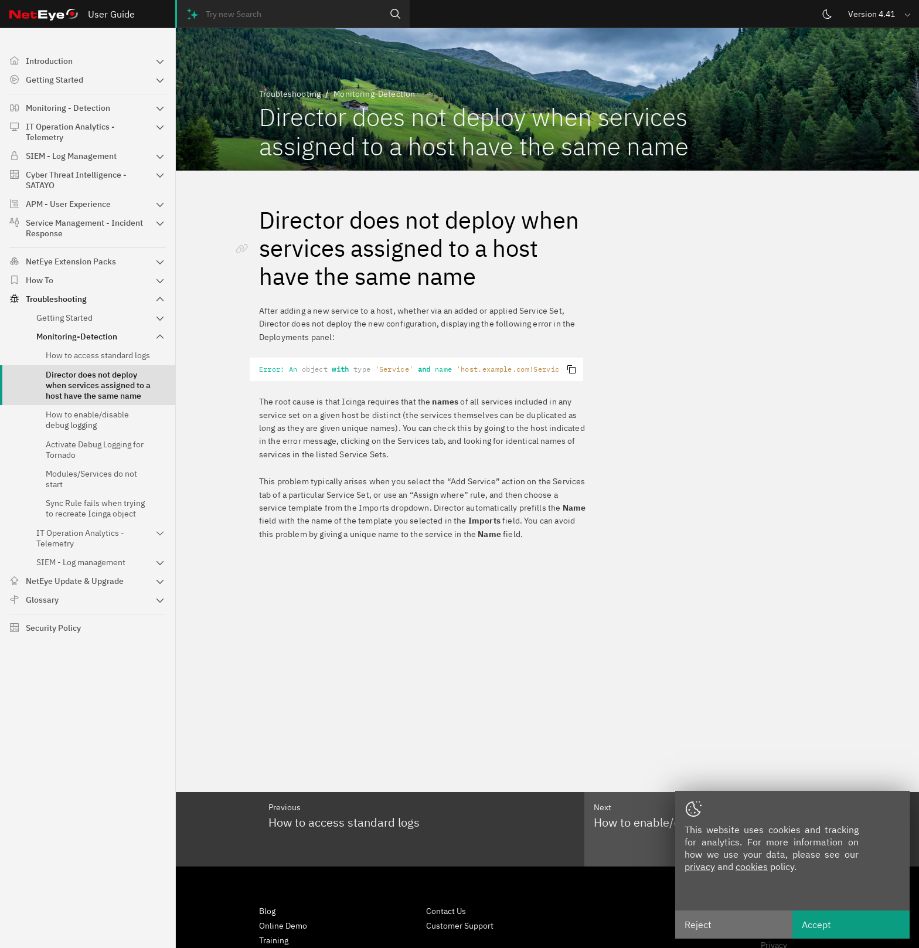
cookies (752, 866)
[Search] (396, 14)
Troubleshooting (56, 299)
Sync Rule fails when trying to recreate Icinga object (95, 508)
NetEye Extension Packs (71, 261)
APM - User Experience (68, 204)
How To (39, 280)
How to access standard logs (98, 355)
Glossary (42, 599)
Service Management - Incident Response (84, 228)
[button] (880, 14)
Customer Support (459, 925)
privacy (700, 866)
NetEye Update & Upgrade (75, 581)
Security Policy (53, 628)
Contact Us (446, 911)
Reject (698, 924)
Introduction (49, 61)
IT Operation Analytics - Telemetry (70, 131)
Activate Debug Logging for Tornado (95, 449)
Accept (816, 924)
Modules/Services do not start (91, 479)
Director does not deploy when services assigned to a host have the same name (98, 385)
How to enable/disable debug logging (87, 419)
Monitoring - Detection (68, 108)
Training (273, 940)
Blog (267, 911)
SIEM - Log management (80, 562)
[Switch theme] (827, 14)
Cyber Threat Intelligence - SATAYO (76, 180)
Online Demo (283, 925)
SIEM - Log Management (71, 156)
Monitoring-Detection (76, 336)
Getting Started (54, 79)
